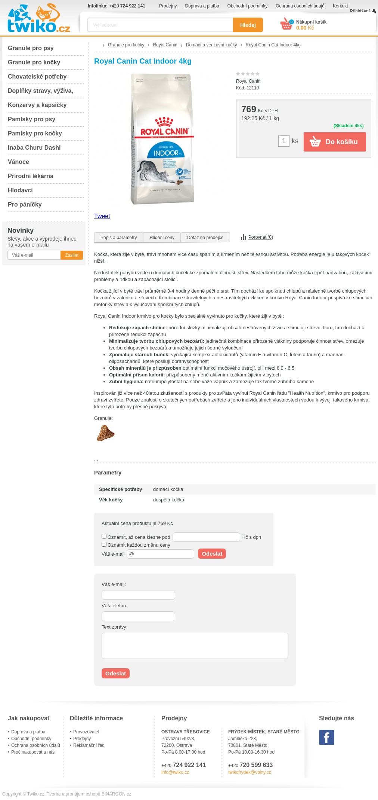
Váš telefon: (114, 605)
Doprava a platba (202, 6)
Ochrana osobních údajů (300, 6)
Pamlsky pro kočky (35, 133)
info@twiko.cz (175, 772)
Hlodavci (20, 190)
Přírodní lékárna (30, 176)
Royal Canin (248, 81)
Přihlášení (360, 11)
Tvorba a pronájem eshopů (73, 794)
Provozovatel (86, 732)
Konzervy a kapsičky (37, 105)
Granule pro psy (31, 48)
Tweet (102, 216)
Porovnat (260, 237)
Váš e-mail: (114, 584)
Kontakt (340, 6)
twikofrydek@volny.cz (249, 772)
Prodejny (168, 6)
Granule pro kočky (34, 62)
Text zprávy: (114, 627)
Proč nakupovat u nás (33, 752)
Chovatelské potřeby (37, 76)
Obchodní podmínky (247, 6)
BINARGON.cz (116, 794)
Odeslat (212, 553)
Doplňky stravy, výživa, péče (40, 93)
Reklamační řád (89, 745)
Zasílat (71, 255)
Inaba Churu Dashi (34, 147)
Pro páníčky (25, 204)
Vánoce (18, 162)
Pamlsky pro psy (31, 119)
